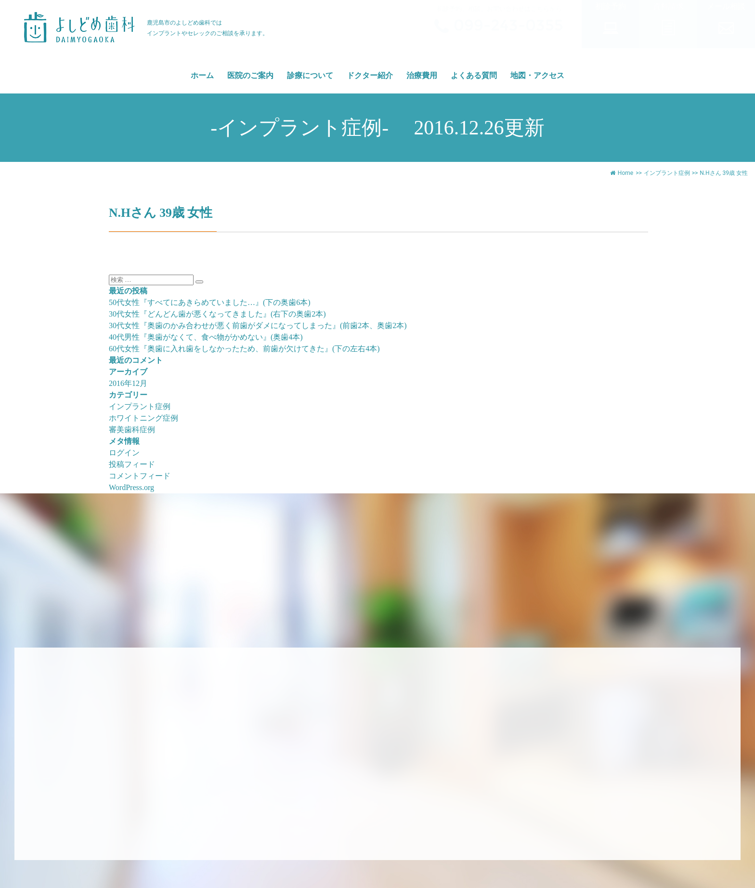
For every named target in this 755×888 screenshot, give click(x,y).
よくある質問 (474, 75)
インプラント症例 (667, 173)
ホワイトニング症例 (143, 418)
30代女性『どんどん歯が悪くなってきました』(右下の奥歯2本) (217, 314)
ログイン (124, 453)
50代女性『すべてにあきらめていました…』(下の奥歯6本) (210, 302)
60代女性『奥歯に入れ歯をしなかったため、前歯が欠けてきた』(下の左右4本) (244, 349)
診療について (310, 75)
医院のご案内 (250, 75)
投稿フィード (132, 464)
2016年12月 (128, 383)
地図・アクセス (537, 75)
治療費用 (421, 75)
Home (621, 173)
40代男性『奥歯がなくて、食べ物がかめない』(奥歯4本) (206, 337)
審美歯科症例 (132, 429)
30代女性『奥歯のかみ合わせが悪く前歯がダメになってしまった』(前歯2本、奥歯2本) (258, 325)
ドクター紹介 (370, 75)
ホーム (202, 75)
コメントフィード (139, 476)
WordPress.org (131, 487)
